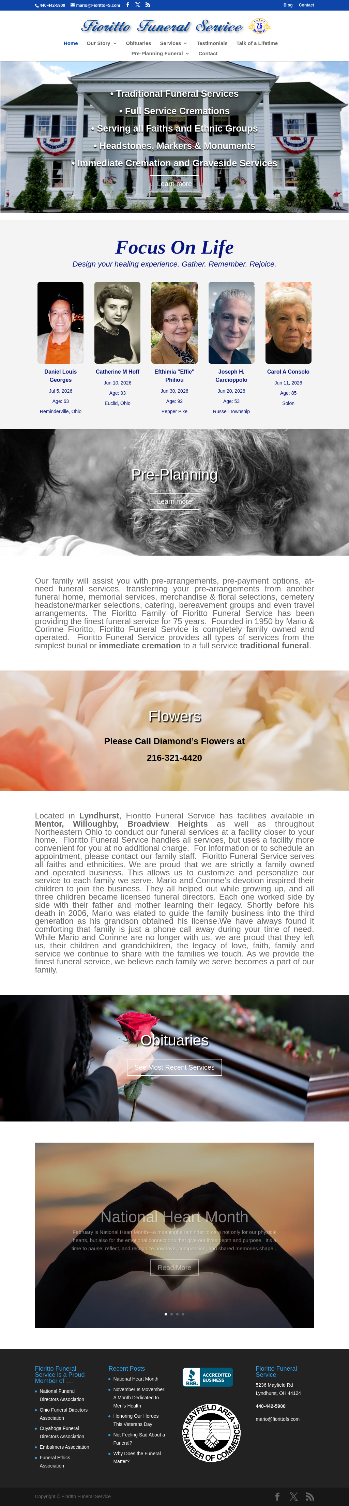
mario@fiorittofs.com (278, 1419)
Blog (288, 5)
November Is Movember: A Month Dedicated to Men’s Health (139, 1398)
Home (71, 43)
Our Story (98, 43)
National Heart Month (175, 1224)
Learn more (174, 183)
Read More (175, 1274)
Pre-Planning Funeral (157, 53)
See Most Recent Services (174, 1067)
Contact (306, 5)
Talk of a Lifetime (257, 43)
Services (170, 43)
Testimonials (212, 43)
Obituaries (138, 43)
